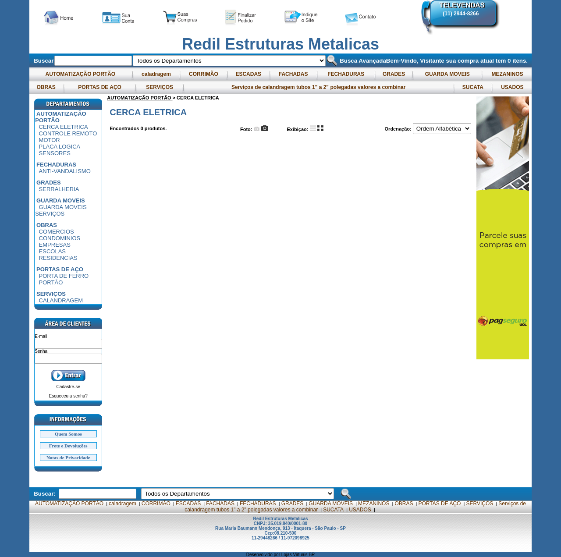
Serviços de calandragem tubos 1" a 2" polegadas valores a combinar (318, 87)
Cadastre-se (68, 386)
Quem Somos (68, 433)
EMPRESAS (55, 244)
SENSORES (55, 153)
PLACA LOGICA (60, 146)
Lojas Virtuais (295, 554)
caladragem (156, 74)
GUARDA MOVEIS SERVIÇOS (60, 210)
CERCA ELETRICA (63, 127)
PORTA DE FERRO (64, 276)
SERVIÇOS (159, 87)
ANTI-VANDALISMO (65, 171)
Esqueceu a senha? (68, 396)
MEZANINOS (507, 74)
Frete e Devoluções (68, 445)
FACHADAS (293, 74)
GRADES (394, 74)
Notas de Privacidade (68, 457)
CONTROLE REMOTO (68, 133)
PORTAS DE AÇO (100, 87)
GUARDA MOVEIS (447, 74)
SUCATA (472, 87)
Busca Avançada (362, 60)
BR (312, 554)
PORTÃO (51, 282)
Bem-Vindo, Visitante (416, 60)
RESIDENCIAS (58, 258)
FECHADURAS (346, 74)
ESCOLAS (52, 251)
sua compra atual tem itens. (487, 60)
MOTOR (49, 140)
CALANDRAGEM (61, 300)
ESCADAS (248, 74)
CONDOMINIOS (60, 238)
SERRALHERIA (59, 189)
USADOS (512, 87)
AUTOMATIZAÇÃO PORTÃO (80, 74)
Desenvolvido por (263, 554)
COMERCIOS (56, 231)
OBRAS (46, 87)
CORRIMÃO (204, 74)
